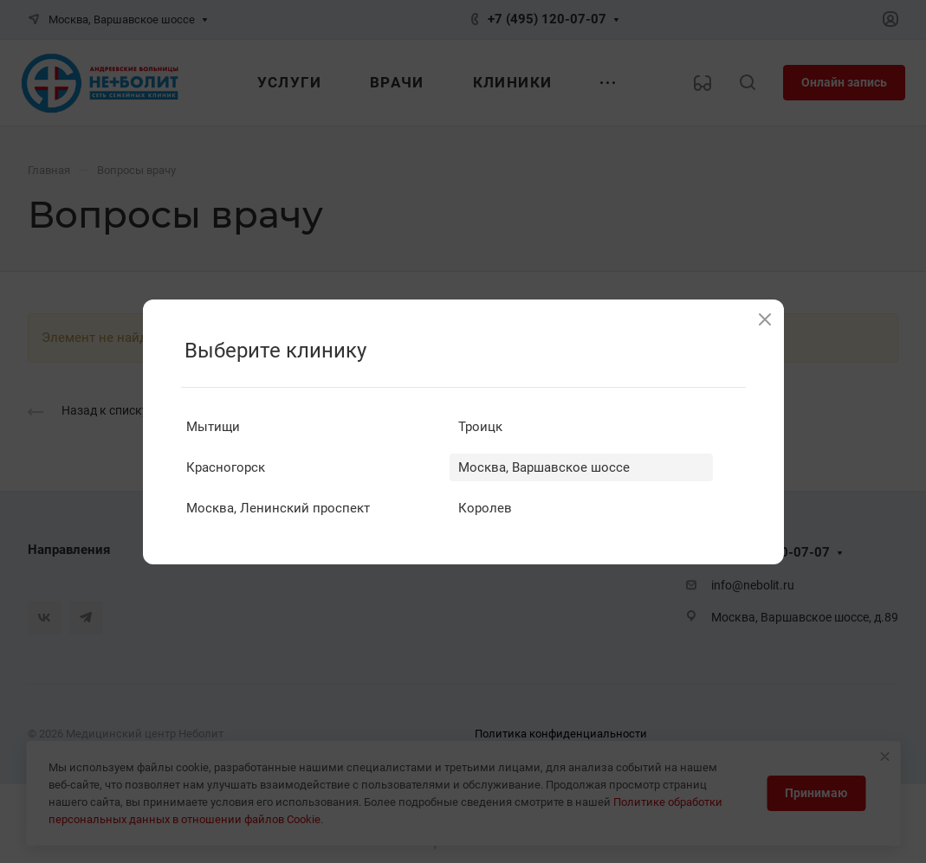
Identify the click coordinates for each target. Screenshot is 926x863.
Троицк (480, 427)
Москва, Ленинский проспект (278, 508)
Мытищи (213, 427)
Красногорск (225, 467)
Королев (485, 508)
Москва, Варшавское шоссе (544, 467)
